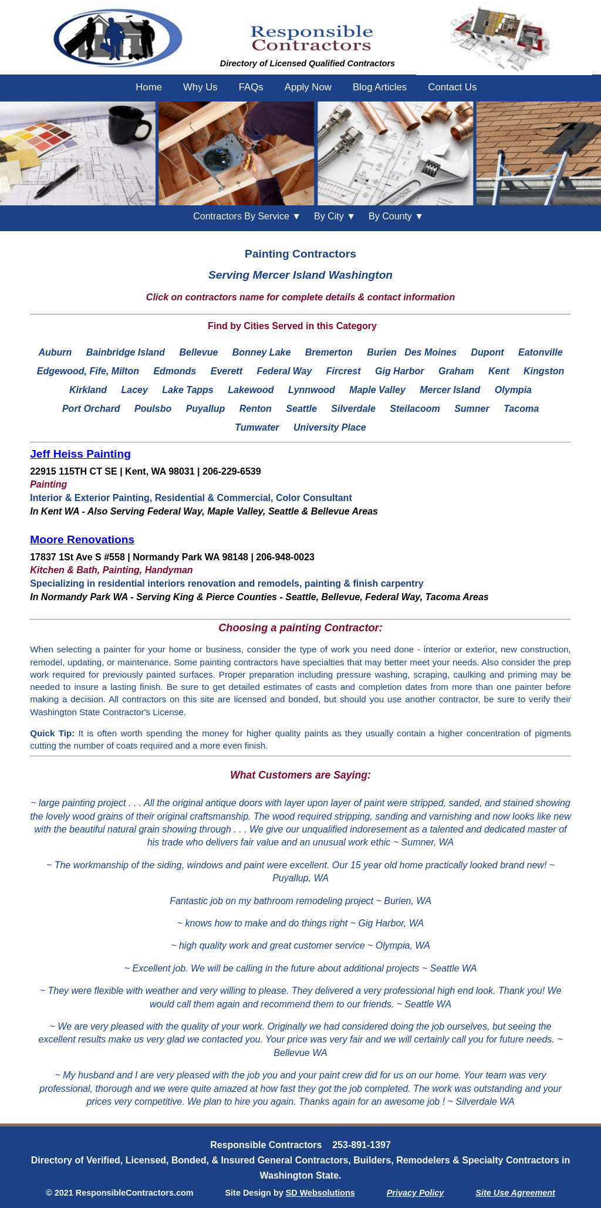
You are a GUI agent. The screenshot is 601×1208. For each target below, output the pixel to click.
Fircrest (343, 371)
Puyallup (205, 409)
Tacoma (521, 409)
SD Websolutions (320, 1192)
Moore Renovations (82, 539)
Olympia (513, 390)
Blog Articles (380, 87)
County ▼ (396, 216)
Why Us (200, 87)
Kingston (544, 371)
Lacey (134, 390)
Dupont (487, 352)
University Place (329, 427)
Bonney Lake (261, 352)
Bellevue (198, 352)
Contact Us (452, 87)
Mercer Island (450, 390)
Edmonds (174, 371)
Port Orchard (91, 409)
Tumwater (257, 427)
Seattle (301, 409)
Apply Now (308, 87)
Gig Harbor (399, 371)
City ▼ (335, 216)
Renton (255, 409)
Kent (498, 371)
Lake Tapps (187, 390)
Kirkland (88, 390)
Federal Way (284, 371)
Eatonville (540, 352)
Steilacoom (415, 409)
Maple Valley (377, 390)
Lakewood (251, 390)
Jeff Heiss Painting (80, 454)
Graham (456, 371)
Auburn (55, 352)
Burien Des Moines (412, 352)
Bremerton (329, 352)
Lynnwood (311, 390)
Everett (226, 371)
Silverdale (353, 409)
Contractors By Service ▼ (247, 216)
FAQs (251, 87)
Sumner (471, 409)
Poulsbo (152, 409)
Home (149, 87)
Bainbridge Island (125, 352)
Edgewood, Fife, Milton (88, 371)
